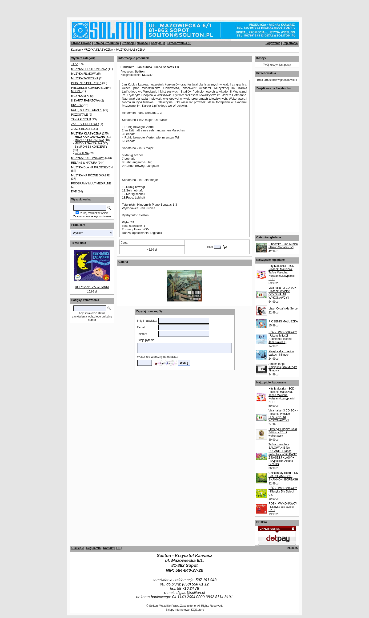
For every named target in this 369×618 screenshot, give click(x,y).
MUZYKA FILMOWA (83, 73)
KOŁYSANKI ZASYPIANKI (92, 287)
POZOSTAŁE (79, 114)
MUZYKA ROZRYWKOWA (87, 158)
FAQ (119, 548)
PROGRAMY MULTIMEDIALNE (91, 183)
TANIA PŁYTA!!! (81, 119)
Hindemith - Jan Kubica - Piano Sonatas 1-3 (283, 245)
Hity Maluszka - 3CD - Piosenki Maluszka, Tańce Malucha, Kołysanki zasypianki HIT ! (282, 272)
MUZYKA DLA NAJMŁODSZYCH (92, 167)
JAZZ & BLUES (81, 128)
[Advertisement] (57, 7)
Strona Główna (81, 43)
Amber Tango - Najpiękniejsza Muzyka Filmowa (283, 367)
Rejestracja (290, 43)
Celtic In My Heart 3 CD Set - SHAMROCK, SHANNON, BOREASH (283, 476)
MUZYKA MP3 (80, 96)
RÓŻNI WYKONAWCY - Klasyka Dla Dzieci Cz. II (283, 507)
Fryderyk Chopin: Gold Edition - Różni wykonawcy (283, 432)
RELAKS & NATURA (84, 162)
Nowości (142, 43)
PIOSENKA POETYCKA (86, 83)
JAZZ (74, 64)
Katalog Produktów (106, 43)
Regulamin (93, 548)
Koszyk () (158, 43)
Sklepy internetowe (177, 609)
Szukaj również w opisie (93, 213)
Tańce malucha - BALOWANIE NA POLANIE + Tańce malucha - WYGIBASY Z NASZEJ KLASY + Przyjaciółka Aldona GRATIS (283, 454)
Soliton (139, 71)
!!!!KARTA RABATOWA (85, 100)
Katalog (76, 49)
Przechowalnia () (179, 43)
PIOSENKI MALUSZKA (283, 321)
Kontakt (108, 548)
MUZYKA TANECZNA (84, 78)
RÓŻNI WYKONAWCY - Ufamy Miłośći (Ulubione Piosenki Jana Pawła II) (283, 337)
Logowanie (272, 43)
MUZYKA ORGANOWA (89, 140)
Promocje (128, 43)
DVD (74, 191)
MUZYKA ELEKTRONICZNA (89, 69)
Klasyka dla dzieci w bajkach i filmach (281, 353)
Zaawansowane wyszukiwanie (92, 216)
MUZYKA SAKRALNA (88, 143)
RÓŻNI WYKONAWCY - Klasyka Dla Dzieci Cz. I (283, 491)
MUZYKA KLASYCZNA (98, 49)
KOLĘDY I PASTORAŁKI (86, 110)
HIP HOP (77, 105)
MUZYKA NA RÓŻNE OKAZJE (90, 175)
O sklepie (77, 548)
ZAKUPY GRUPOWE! (85, 124)
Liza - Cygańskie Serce (283, 308)
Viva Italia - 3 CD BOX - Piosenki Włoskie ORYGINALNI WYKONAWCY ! (283, 292)
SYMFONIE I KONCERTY (91, 146)
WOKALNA (81, 153)
